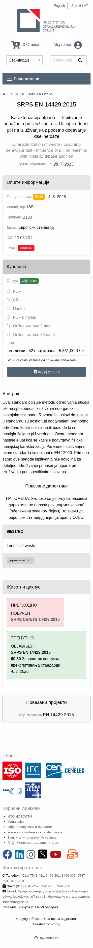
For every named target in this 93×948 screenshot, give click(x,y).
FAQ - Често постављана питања (32, 842)
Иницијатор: (16, 207)
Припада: (14, 217)
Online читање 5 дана (30, 326)
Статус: (13, 281)
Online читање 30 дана (31, 335)
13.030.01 (23, 238)
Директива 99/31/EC (20, 560)
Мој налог (68, 44)
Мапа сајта (15, 821)
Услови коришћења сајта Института (34, 832)
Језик (11, 343)
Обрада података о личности (29, 827)
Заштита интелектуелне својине (32, 837)
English (59, 6)
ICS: (10, 238)
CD (13, 300)
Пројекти (17, 93)
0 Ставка (25, 44)
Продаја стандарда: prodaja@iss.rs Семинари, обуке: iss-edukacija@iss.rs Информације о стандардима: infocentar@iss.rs (46, 896)
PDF (14, 291)
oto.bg (55, 924)
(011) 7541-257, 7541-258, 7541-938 (43, 886)
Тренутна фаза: (19, 197)
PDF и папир (21, 317)
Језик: (11, 248)
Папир (16, 309)
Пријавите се (49, 938)
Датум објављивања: (36, 164)
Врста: (12, 228)
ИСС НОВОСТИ (19, 816)
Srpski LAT (79, 6)
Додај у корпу (46, 372)
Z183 (27, 217)
